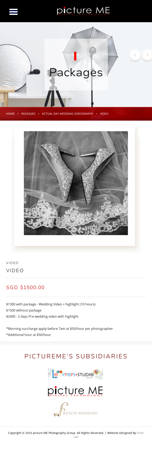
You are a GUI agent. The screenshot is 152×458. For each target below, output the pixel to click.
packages (28, 114)
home (10, 114)
